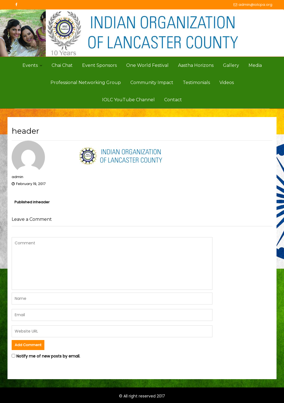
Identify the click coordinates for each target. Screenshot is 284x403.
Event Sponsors (99, 65)
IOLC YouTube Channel (128, 99)
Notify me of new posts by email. (48, 356)
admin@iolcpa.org (253, 4)
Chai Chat (62, 65)
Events (30, 65)
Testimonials (196, 82)
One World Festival (147, 65)
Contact (173, 99)
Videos (226, 82)
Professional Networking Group (85, 82)
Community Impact (151, 82)
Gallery (231, 65)
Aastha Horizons (196, 65)
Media (255, 65)
